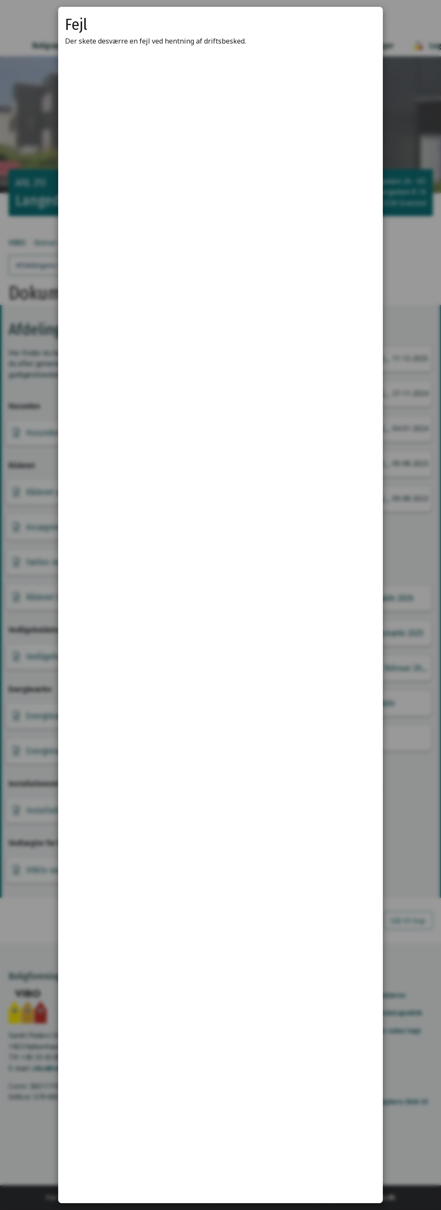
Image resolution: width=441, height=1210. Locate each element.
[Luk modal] (366, 24)
